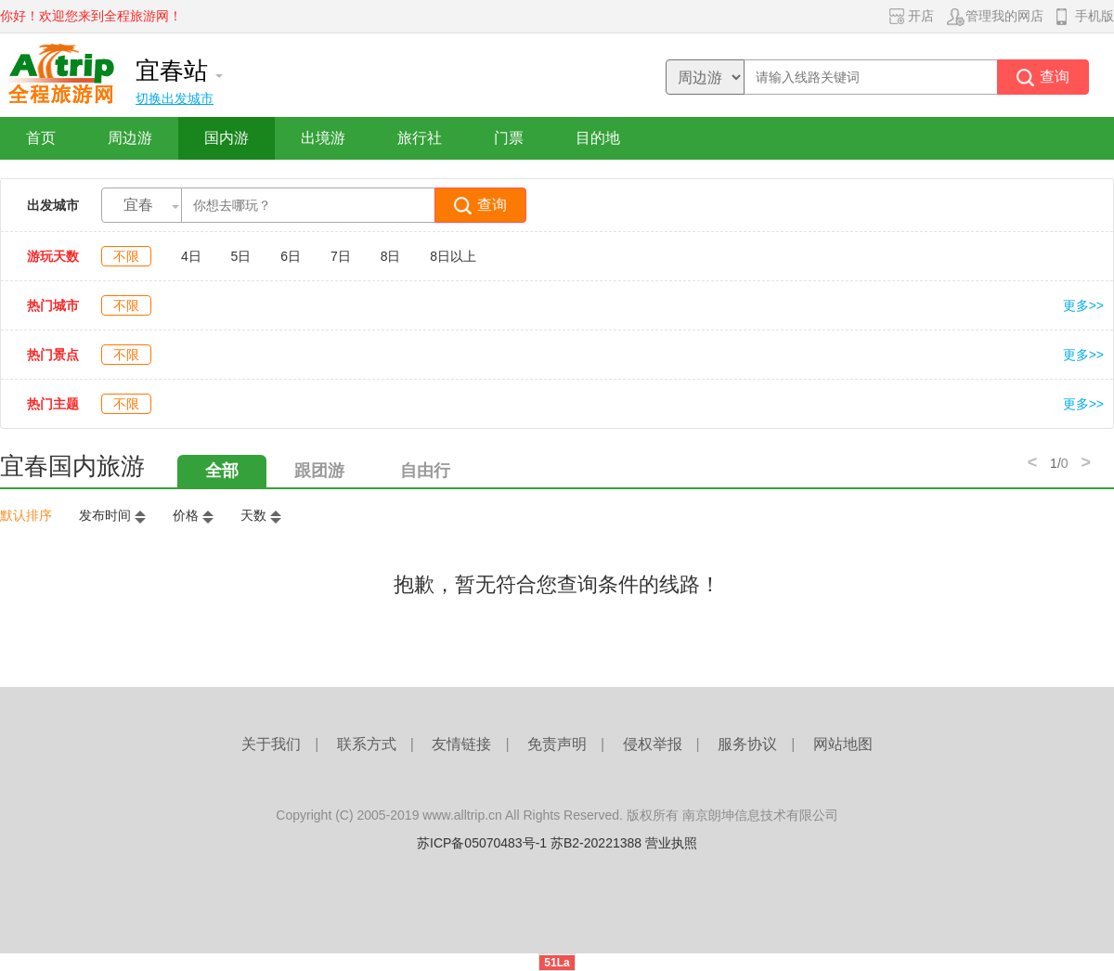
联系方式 (366, 744)
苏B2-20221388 (596, 842)
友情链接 (461, 744)
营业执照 (671, 842)
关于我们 (271, 744)
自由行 (425, 470)
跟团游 (319, 470)
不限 (126, 256)
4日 (191, 256)
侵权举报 (652, 744)
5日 (241, 256)
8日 (391, 256)
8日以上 (453, 256)
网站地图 (843, 744)
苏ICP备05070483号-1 (482, 842)
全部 (222, 470)
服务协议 (747, 744)
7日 (340, 256)
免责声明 (557, 744)
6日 (290, 256)
